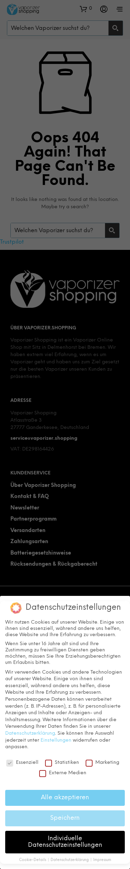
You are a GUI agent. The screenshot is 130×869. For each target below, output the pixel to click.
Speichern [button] (65, 818)
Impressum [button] (102, 860)
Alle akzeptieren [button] (65, 797)
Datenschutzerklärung (30, 733)
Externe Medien (62, 773)
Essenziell (22, 763)
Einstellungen (56, 740)
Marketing (102, 763)
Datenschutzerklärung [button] (70, 860)
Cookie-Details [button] (33, 860)
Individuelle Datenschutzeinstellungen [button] (65, 842)
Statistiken (62, 763)
